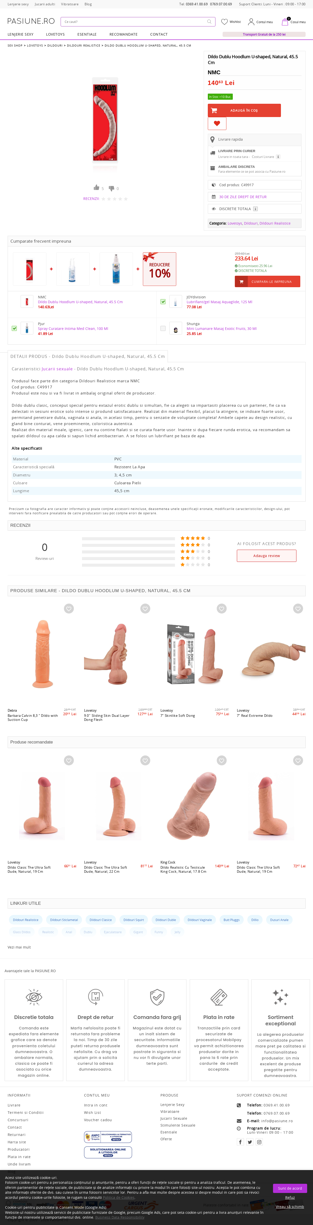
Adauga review (266, 555)
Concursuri (18, 1120)
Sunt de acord (290, 1188)
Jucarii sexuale (57, 369)
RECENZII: (91, 198)
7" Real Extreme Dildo (255, 715)
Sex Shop (15, 45)
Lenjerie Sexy (21, 34)
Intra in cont (95, 1105)
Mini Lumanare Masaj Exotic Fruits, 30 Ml (222, 328)
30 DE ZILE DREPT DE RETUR (243, 196)
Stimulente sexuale (178, 1125)
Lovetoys (35, 45)
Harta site (17, 1142)
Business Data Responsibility (119, 1217)
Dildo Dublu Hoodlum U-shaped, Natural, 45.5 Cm (148, 45)
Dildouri (55, 45)
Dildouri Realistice (83, 45)
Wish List (92, 1113)
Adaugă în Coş (244, 110)
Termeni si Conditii (26, 1113)
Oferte (166, 1138)
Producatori (19, 1149)
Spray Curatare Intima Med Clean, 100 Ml (73, 328)
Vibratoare (170, 1111)
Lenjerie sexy (172, 1104)
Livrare (14, 1105)
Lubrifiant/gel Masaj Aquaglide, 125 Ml (219, 301)
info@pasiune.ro (277, 1121)
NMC (214, 72)
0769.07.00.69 (221, 4)
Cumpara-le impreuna (272, 282)
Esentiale (87, 34)
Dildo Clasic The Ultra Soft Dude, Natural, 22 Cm (105, 869)
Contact (159, 34)
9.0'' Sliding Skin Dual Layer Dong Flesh (107, 717)
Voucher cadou (98, 1120)
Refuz (290, 1197)
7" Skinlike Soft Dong (177, 715)
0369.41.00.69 (197, 4)
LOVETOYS (55, 34)
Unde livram (19, 1164)
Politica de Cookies (118, 1197)
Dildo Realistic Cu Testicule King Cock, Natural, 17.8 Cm (183, 869)
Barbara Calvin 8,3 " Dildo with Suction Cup (33, 717)
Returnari (17, 1135)
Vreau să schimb (290, 1206)
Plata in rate (19, 1157)
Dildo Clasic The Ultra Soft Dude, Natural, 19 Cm (29, 869)
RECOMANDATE (124, 34)
